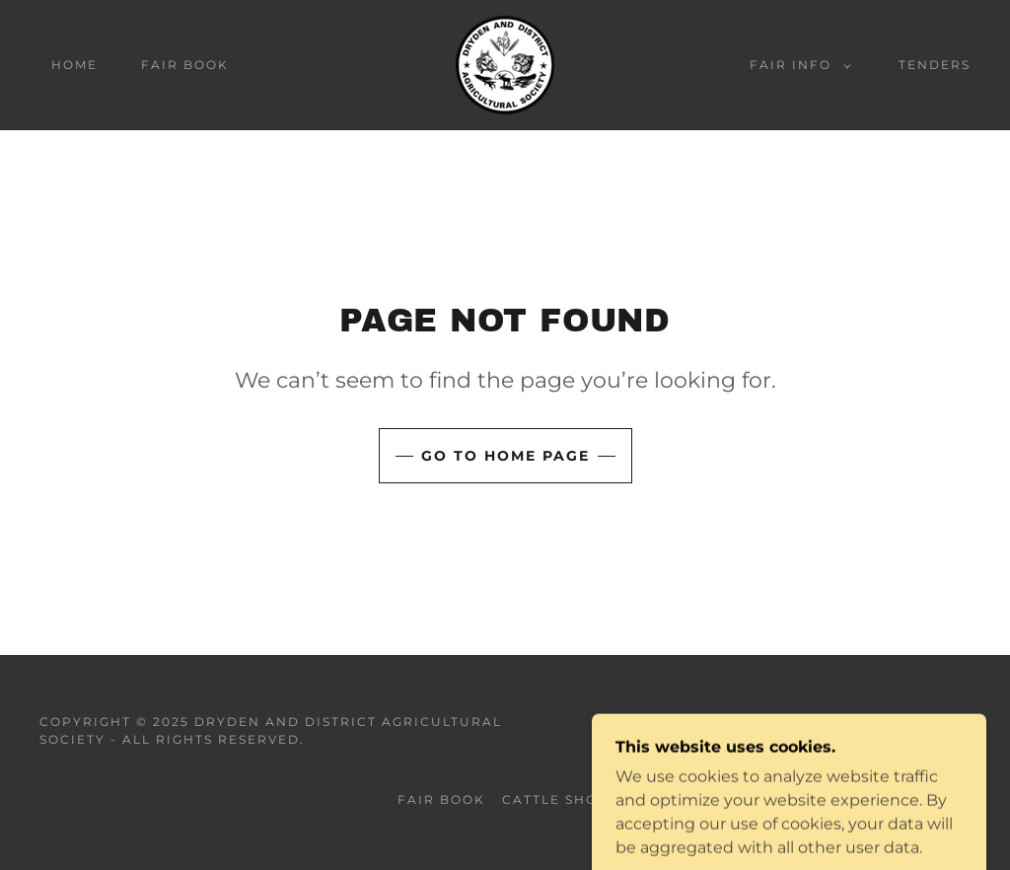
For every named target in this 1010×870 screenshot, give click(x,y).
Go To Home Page (505, 456)
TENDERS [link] (935, 64)
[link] (505, 63)
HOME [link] (74, 64)
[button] (796, 65)
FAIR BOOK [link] (185, 64)
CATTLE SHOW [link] (557, 799)
